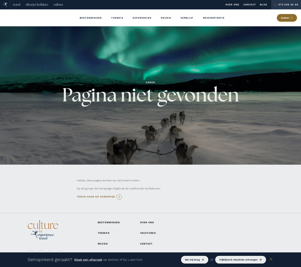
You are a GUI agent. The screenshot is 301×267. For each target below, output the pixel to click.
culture (58, 4)
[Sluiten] (271, 260)
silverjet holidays (37, 4)
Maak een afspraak (88, 259)
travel (16, 4)
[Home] (5, 4)
